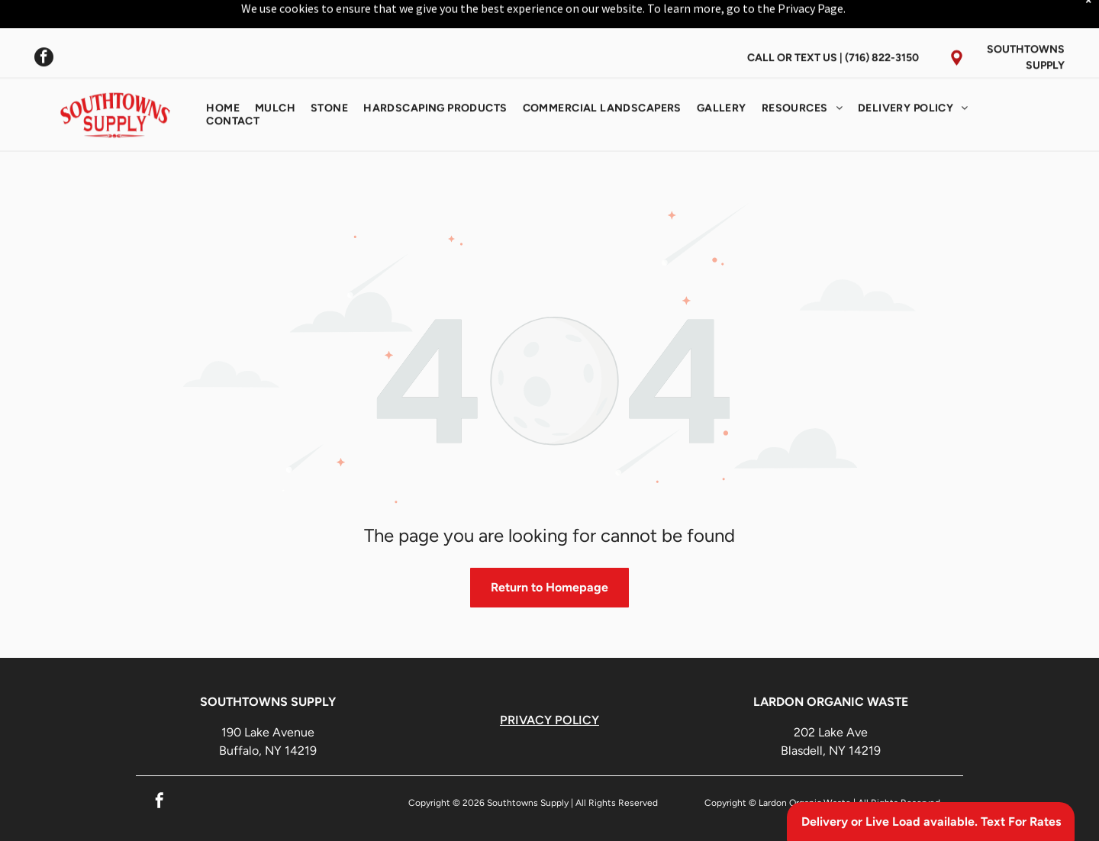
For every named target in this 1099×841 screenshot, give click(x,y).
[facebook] (43, 21)
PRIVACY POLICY (549, 682)
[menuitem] (222, 70)
